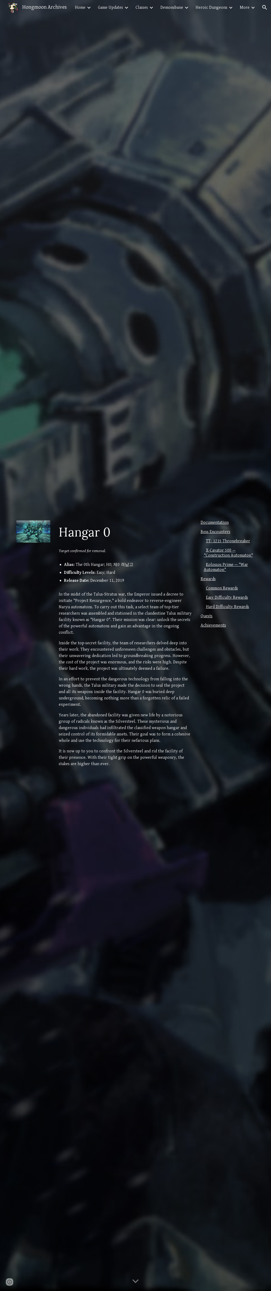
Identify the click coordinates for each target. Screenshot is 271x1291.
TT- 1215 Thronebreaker (228, 541)
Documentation (215, 522)
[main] (125, 532)
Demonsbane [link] (171, 7)
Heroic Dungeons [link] (211, 7)
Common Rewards (222, 588)
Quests (207, 616)
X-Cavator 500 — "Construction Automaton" (228, 553)
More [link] (245, 7)
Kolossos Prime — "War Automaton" (226, 567)
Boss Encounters (215, 531)
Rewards (208, 579)
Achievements (213, 625)
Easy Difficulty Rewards (227, 597)
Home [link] (80, 7)
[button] (264, 7)
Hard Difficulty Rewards (227, 606)
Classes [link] (142, 7)
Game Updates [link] (110, 7)
